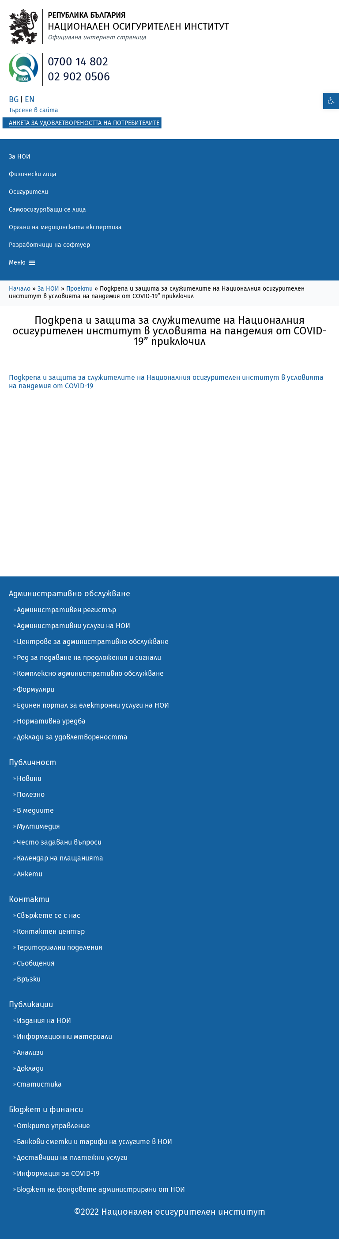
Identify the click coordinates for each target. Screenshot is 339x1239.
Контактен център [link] (51, 931)
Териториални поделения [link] (59, 947)
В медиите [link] (35, 810)
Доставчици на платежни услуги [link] (72, 1157)
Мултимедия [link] (38, 826)
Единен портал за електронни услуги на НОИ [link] (93, 705)
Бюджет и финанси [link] (46, 1109)
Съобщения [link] (36, 963)
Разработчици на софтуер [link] (49, 245)
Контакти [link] (29, 899)
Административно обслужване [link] (69, 594)
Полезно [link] (31, 794)
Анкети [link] (29, 874)
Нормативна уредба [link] (51, 721)
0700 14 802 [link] (78, 61)
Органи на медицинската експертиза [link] (65, 227)
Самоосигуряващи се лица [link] (47, 209)
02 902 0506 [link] (79, 76)
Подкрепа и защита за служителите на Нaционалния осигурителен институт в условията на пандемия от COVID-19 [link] (166, 381)
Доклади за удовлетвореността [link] (72, 737)
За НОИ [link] (19, 156)
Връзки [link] (29, 979)
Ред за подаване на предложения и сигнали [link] (89, 657)
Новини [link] (29, 778)
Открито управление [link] (53, 1126)
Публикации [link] (31, 1004)
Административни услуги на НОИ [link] (73, 625)
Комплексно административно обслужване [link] (90, 673)
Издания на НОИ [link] (44, 1020)
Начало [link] (19, 288)
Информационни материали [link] (64, 1036)
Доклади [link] (30, 1068)
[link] (331, 101)
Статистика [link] (39, 1084)
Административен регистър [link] (66, 610)
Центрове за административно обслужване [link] (93, 641)
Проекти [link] (79, 288)
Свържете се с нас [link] (48, 915)
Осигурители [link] (28, 192)
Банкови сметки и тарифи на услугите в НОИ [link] (94, 1141)
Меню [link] (22, 262)
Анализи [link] (30, 1052)
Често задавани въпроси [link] (59, 842)
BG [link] (14, 99)
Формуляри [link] (35, 689)
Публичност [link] (32, 762)
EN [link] (29, 99)
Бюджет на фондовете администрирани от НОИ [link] (101, 1189)
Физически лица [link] (32, 174)
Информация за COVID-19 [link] (58, 1173)
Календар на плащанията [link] (60, 858)
